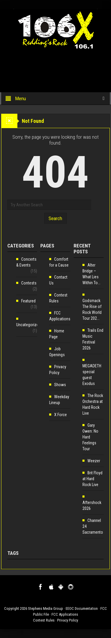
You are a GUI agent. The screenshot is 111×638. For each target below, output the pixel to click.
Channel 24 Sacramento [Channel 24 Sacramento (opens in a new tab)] (92, 526)
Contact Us (58, 280)
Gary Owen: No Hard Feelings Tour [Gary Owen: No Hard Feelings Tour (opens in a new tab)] (90, 437)
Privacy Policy (57, 369)
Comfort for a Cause (59, 262)
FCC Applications (59, 316)
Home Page (56, 334)
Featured (28, 301)
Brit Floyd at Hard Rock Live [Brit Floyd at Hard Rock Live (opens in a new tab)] (92, 478)
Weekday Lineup (59, 399)
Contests (29, 283)
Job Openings (57, 351)
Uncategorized (28, 324)
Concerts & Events (26, 262)
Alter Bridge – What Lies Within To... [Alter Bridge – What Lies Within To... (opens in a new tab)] (91, 274)
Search (55, 218)
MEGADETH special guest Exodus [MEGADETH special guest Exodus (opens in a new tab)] (91, 375)
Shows (60, 384)
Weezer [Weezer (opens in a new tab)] (93, 460)
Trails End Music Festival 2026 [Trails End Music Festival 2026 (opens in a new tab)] (92, 339)
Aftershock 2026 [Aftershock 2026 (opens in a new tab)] (91, 505)
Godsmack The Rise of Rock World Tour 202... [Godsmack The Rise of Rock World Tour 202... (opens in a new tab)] (92, 309)
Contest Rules (58, 298)
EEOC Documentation (82, 608)
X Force (60, 414)
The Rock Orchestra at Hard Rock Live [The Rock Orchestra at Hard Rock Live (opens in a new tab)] (92, 404)
